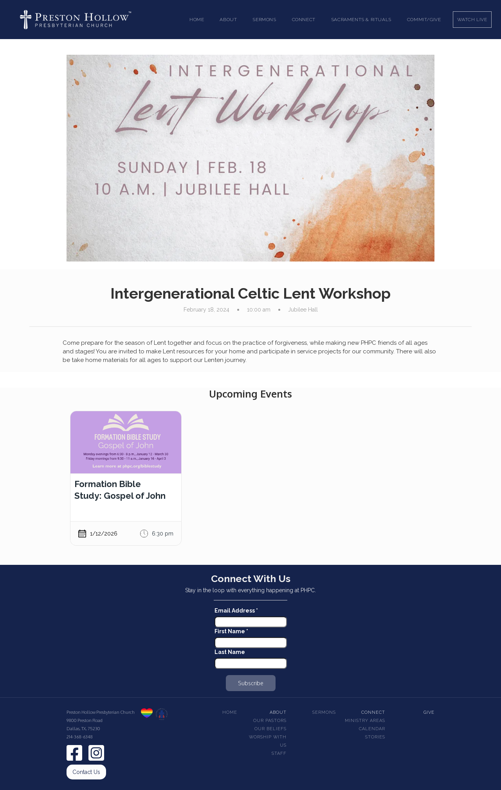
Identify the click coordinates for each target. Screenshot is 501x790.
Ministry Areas (365, 720)
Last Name (229, 652)
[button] (228, 19)
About (278, 712)
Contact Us (86, 772)
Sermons (324, 712)
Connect (373, 712)
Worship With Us (268, 741)
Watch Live (472, 19)
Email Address (236, 610)
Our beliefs (270, 728)
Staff (279, 753)
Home (196, 19)
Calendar (372, 728)
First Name (231, 631)
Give (429, 712)
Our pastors (270, 720)
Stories (375, 737)
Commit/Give (424, 19)
